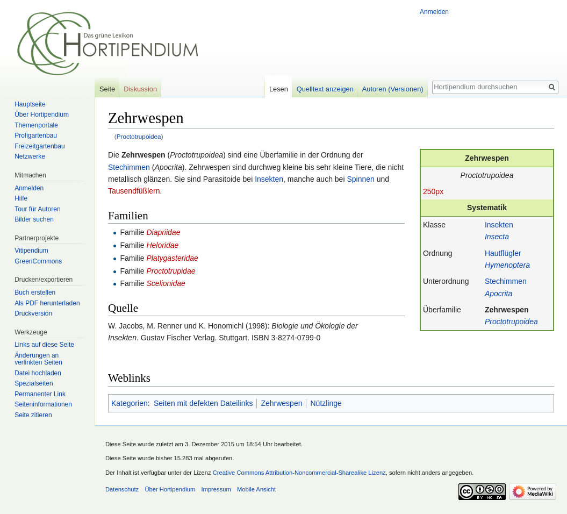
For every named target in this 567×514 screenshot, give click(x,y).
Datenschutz (122, 489)
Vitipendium (31, 250)
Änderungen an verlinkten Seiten (38, 359)
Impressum (216, 489)
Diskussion (140, 89)
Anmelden (434, 12)
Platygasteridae (172, 258)
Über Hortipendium (42, 114)
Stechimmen (506, 281)
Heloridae (162, 245)
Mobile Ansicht (256, 489)
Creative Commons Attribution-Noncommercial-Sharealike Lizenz (299, 472)
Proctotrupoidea (139, 136)
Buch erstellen (35, 292)
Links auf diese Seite (44, 344)
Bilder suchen (34, 219)
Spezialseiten (34, 383)
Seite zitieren (33, 415)
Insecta (497, 236)
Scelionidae (165, 283)
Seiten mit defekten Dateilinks (203, 403)
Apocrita (498, 293)
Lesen (278, 89)
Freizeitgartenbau (39, 146)
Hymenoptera (507, 265)
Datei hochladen (38, 373)
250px (433, 191)
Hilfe (21, 198)
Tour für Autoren (37, 209)
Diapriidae (163, 232)
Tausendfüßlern (134, 191)
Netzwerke (30, 156)
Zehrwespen (507, 309)
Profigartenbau (36, 135)
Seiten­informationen (43, 404)
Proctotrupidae (170, 271)
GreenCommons (38, 261)
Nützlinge (325, 403)
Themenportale (36, 125)
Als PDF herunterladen (47, 303)
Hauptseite (30, 104)
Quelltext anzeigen (325, 89)
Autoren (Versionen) (393, 89)
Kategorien (129, 403)
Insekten (499, 224)
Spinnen (360, 179)
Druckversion (33, 313)
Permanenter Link (40, 394)
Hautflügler (503, 253)
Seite (107, 89)
